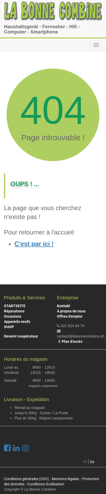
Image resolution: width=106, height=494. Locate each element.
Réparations (14, 311)
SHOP (9, 327)
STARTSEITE (14, 306)
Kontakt (63, 306)
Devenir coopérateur (21, 336)
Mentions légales (65, 479)
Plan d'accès (72, 341)
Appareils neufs (17, 321)
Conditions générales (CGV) (26, 479)
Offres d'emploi (69, 316)
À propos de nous (71, 311)
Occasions (12, 316)
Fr (85, 462)
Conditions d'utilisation (45, 484)
